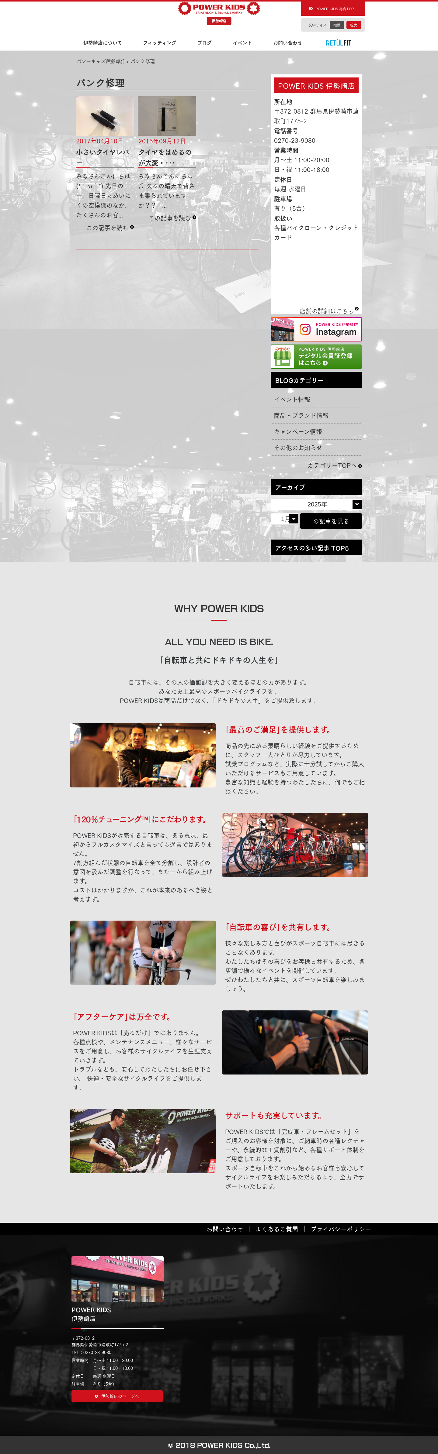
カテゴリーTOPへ (332, 465)
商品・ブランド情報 (301, 415)
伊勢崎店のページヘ (117, 1396)
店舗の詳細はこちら (327, 308)
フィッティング (159, 42)
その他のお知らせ (298, 447)
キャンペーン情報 (298, 431)
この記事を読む (107, 227)
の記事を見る (331, 521)
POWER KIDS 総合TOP (334, 9)
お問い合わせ (287, 42)
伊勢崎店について (102, 42)
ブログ (204, 42)
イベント (242, 42)
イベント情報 (292, 399)
